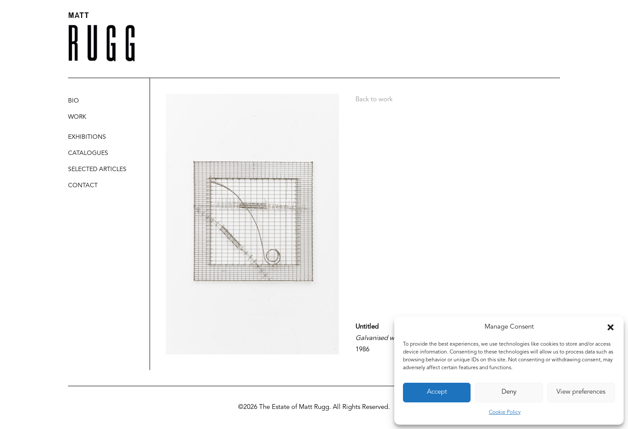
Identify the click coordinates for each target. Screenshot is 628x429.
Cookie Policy (505, 412)
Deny (509, 392)
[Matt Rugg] (101, 37)
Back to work (373, 99)
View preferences (580, 392)
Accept (437, 392)
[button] (610, 327)
